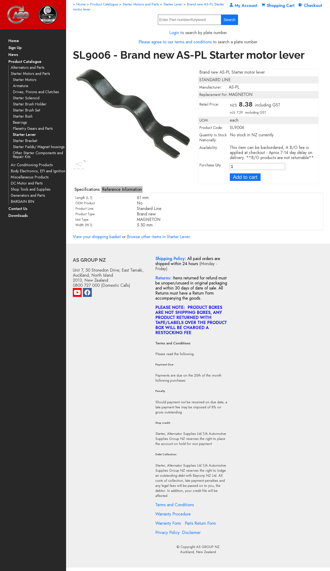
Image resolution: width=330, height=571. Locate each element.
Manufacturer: (210, 87)
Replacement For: (213, 94)
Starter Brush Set (26, 110)
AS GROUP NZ (208, 546)
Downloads (18, 216)
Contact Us (17, 209)
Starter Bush (22, 116)
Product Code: (211, 127)
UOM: (204, 120)
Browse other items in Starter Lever (158, 237)
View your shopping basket (97, 237)
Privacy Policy (167, 533)
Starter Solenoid (26, 98)
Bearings (20, 123)
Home (13, 41)
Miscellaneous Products (30, 177)
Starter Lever (24, 135)
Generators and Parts (28, 196)
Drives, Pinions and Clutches (36, 92)
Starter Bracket (25, 141)
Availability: (208, 147)
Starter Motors (24, 80)
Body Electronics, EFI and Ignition (38, 171)
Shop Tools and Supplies (31, 189)
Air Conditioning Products (32, 165)
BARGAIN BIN (22, 202)
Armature (20, 86)
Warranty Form (168, 523)
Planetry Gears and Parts (33, 129)
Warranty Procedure (173, 514)
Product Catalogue (24, 62)
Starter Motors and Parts (30, 74)
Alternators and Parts (27, 68)
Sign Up (15, 48)
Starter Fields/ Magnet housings (39, 147)
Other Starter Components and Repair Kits (38, 155)
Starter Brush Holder (30, 104)
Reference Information (122, 189)
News (13, 55)
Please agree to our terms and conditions (175, 42)
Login (174, 33)
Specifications (87, 189)
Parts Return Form (200, 523)
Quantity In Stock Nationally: (213, 137)
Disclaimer (191, 533)
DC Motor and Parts (27, 183)
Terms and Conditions (174, 505)
